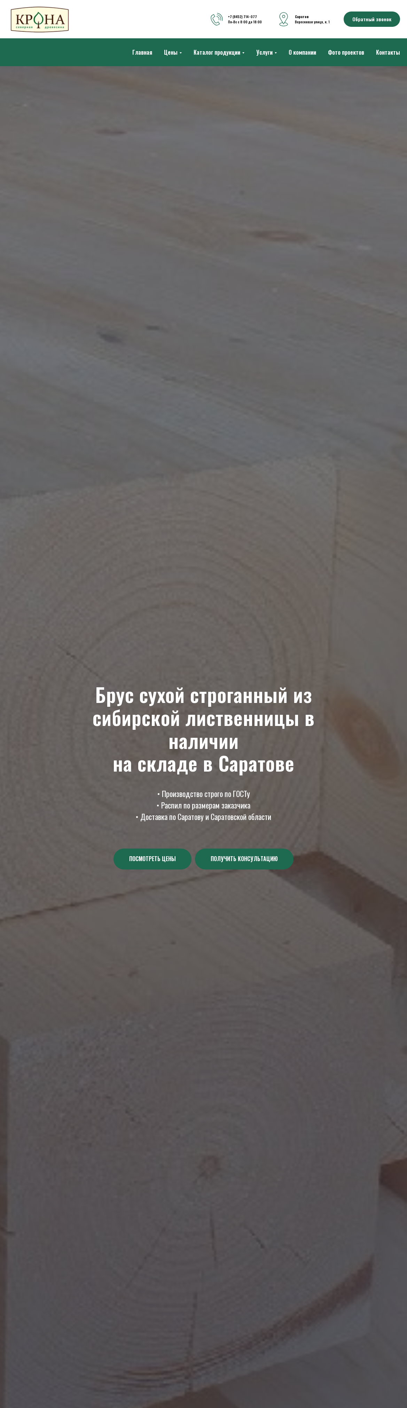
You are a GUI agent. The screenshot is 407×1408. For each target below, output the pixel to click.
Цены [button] (171, 52)
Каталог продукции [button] (217, 52)
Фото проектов (346, 52)
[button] (372, 19)
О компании (302, 52)
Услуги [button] (264, 52)
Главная (142, 52)
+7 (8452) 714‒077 (242, 16)
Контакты (388, 52)
